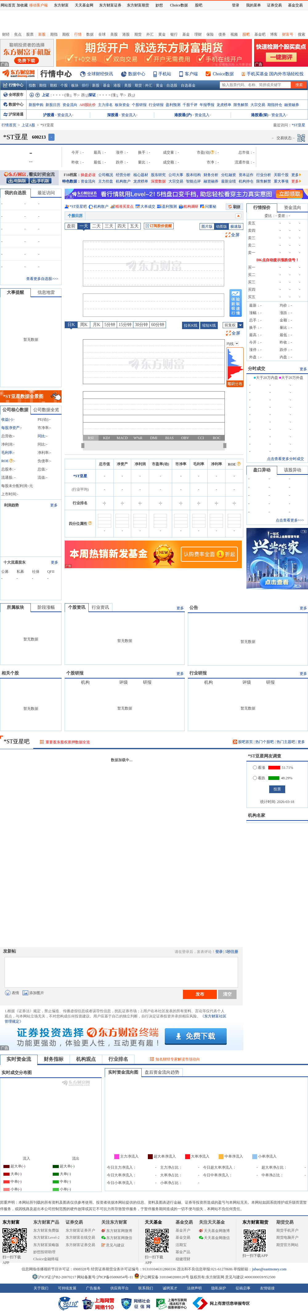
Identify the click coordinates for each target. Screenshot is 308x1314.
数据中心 (136, 74)
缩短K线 (209, 325)
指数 (32, 85)
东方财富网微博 (116, 1231)
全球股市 (13, 94)
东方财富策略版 (46, 1245)
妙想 (159, 5)
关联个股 (281, 175)
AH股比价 (87, 105)
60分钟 (157, 324)
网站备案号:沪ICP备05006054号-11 (105, 1277)
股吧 (246, 34)
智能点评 (193, 181)
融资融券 (291, 105)
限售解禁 (240, 105)
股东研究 (158, 175)
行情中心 (13, 85)
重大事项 (281, 181)
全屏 (235, 235)
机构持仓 (246, 181)
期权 (66, 34)
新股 (42, 34)
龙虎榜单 (224, 105)
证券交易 (274, 5)
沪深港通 (13, 114)
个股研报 (139, 105)
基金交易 (183, 1237)
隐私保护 (218, 1288)
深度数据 (158, 181)
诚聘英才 (170, 1288)
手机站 (164, 74)
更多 (296, 175)
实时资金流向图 (123, 1072)
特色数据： (71, 181)
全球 (102, 34)
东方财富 (11, 1222)
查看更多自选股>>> (42, 279)
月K (96, 324)
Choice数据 (223, 74)
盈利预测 (173, 105)
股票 (30, 34)
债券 (222, 34)
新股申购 (36, 105)
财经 (6, 34)
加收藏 (22, 5)
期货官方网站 (287, 1245)
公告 (193, 607)
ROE (7, 461)
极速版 (235, 226)
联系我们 (145, 1288)
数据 (90, 34)
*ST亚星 (80, 476)
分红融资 (228, 175)
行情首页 (9, 125)
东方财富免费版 (46, 1230)
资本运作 (246, 175)
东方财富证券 (110, 5)
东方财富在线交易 (80, 1237)
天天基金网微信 (214, 1238)
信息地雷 (46, 292)
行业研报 (156, 105)
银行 (174, 34)
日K (71, 324)
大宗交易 (257, 105)
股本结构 (193, 175)
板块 (75, 85)
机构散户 (123, 181)
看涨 (259, 767)
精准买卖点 (124, 206)
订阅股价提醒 (159, 226)
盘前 (71, 226)
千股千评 (190, 105)
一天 (83, 226)
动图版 (221, 226)
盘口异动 (261, 470)
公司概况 (105, 175)
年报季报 (207, 105)
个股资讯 (76, 607)
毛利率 (6, 452)
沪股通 (48, 115)
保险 (210, 34)
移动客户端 (38, 5)
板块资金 (122, 105)
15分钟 (125, 324)
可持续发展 (67, 1288)
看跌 (259, 778)
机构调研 (191, 206)
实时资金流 (18, 1059)
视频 (234, 34)
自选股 (171, 85)
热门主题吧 (286, 742)
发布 (200, 994)
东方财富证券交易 (80, 1245)
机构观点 (86, 1059)
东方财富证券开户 (80, 1230)
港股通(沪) (183, 115)
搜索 (301, 34)
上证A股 (28, 125)
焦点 (18, 34)
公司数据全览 (46, 409)
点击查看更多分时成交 (285, 459)
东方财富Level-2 (46, 1237)
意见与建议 (112, 1245)
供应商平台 (119, 1288)
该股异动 (292, 470)
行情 (78, 34)
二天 (96, 226)
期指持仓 (274, 105)
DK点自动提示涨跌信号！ (278, 260)
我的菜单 (253, 5)
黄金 (162, 34)
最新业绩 (228, 181)
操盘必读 (88, 175)
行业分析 (263, 175)
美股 (114, 34)
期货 (138, 34)
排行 (85, 85)
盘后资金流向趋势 (162, 1072)
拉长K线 (191, 325)
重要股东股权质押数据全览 (68, 742)
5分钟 (109, 324)
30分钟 (141, 324)
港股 (126, 34)
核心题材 (140, 175)
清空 (227, 994)
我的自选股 (15, 193)
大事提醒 (15, 292)
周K (83, 324)
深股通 (112, 115)
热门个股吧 (264, 742)
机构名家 (256, 815)
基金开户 (183, 1230)
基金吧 (259, 34)
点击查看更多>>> (290, 520)
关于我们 (41, 1288)
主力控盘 (105, 181)
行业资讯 (100, 607)
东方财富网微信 (116, 1238)
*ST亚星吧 (78, 206)
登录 (219, 952)
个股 (64, 85)
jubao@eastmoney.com (269, 1269)
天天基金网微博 (214, 1231)
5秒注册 (231, 952)
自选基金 (188, 85)
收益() (6, 419)
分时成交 (256, 368)
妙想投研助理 (44, 1252)
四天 (121, 226)
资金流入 (64, 115)
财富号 (287, 34)
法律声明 (194, 1288)
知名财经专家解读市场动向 (178, 1059)
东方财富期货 (255, 1222)
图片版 (207, 226)
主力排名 (105, 105)
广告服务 (93, 1288)
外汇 (150, 34)
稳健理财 (183, 1259)
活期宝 (181, 1245)
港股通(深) (259, 115)
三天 (109, 226)
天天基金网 (84, 5)
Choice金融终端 (46, 1259)
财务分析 (211, 175)
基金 (186, 34)
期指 (54, 34)
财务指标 (53, 1059)
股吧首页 (243, 742)
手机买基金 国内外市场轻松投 (275, 74)
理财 (198, 34)
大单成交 (147, 206)
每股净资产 (10, 428)
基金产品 (183, 1252)
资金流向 (70, 105)
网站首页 (8, 5)
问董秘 (210, 206)
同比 (41, 436)
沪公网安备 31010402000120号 (161, 1277)
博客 (274, 34)
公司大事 (175, 175)
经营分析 (123, 175)
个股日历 (75, 216)
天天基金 (153, 1222)
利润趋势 (11, 505)
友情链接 (267, 1288)
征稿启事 (243, 1288)
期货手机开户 (287, 1230)
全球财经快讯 (100, 74)
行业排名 (118, 1059)
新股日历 (53, 105)
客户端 (191, 74)
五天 (134, 226)
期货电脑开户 (287, 1237)
